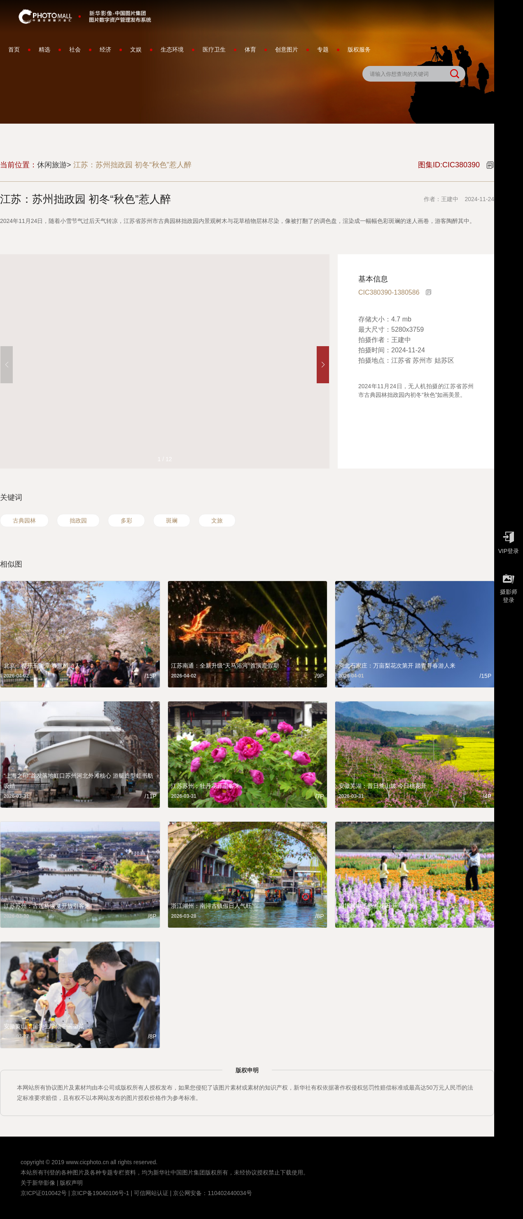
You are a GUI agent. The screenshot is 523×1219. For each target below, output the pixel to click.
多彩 (126, 520)
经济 (105, 49)
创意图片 (286, 49)
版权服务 (359, 49)
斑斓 (171, 520)
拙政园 (78, 520)
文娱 (136, 49)
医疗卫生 (214, 49)
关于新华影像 (38, 1182)
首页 (14, 49)
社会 (75, 49)
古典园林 (24, 520)
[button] (323, 364)
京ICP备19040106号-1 (100, 1193)
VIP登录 (508, 540)
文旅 (217, 520)
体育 (250, 49)
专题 (323, 49)
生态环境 (172, 49)
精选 (44, 49)
